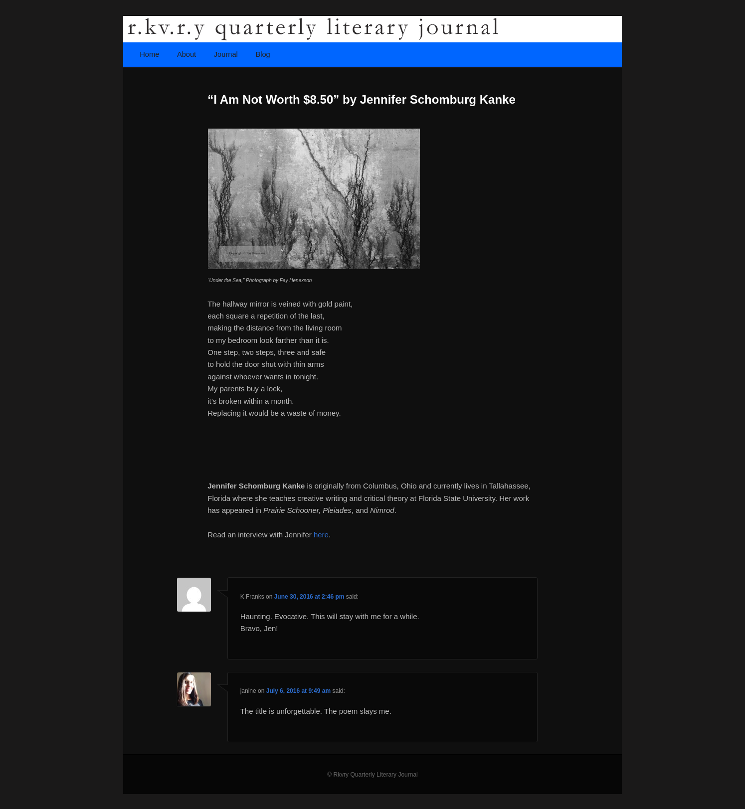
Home (149, 54)
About (186, 54)
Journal (226, 54)
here (321, 534)
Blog (262, 54)
